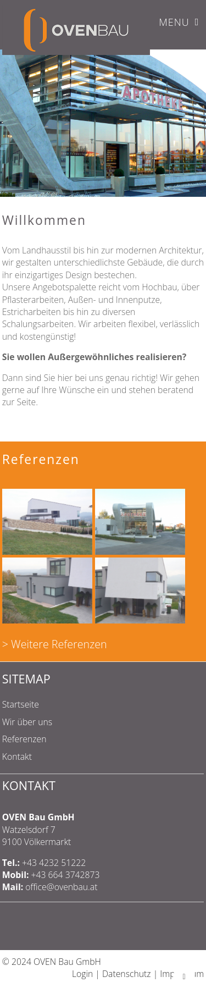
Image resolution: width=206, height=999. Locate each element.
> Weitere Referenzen (54, 644)
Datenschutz (126, 974)
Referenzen (24, 739)
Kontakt (17, 756)
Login (82, 974)
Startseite (20, 704)
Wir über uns (27, 722)
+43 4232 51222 (54, 863)
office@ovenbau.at (61, 887)
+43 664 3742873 (65, 875)
